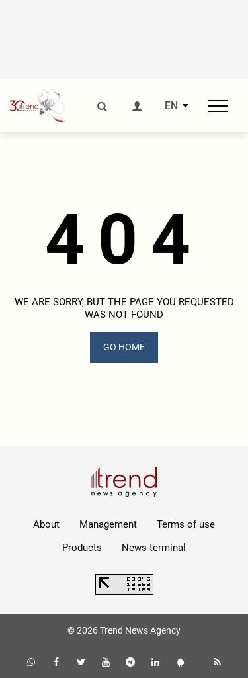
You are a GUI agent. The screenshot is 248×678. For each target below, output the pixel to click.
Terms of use (186, 524)
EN (171, 106)
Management (108, 524)
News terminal (154, 548)
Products (82, 548)
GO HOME (124, 347)
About (46, 524)
